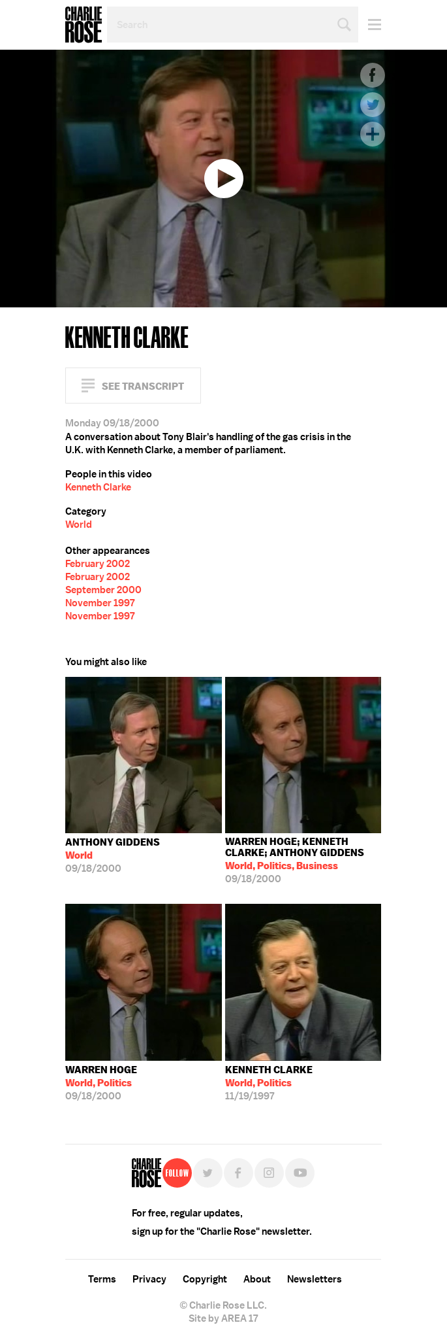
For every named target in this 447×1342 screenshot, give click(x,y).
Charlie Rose (83, 25)
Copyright (205, 1279)
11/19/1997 (269, 1083)
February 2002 (97, 563)
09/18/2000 (112, 855)
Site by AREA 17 (223, 1318)
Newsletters (314, 1279)
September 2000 (103, 589)
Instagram (269, 1173)
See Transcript (143, 386)
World (78, 524)
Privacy (149, 1279)
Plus (372, 134)
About (257, 1279)
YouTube (300, 1173)
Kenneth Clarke (98, 487)
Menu (369, 25)
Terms (102, 1279)
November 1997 (99, 603)
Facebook (372, 75)
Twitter (372, 104)
